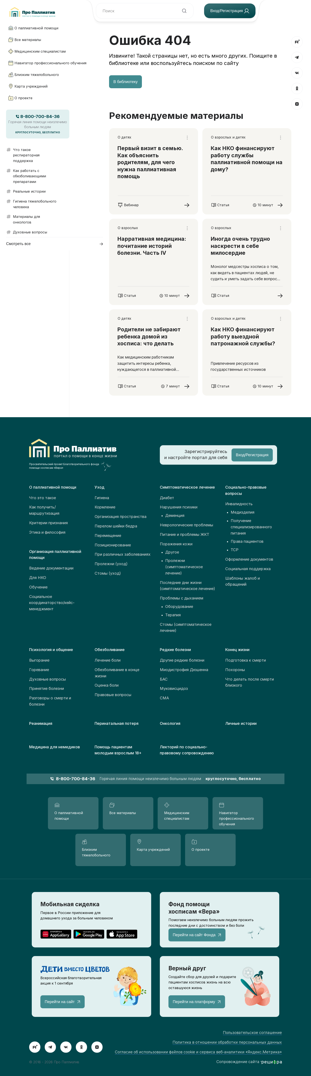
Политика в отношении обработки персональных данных (227, 1042)
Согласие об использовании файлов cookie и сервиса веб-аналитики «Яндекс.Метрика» (198, 1052)
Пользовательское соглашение (252, 1032)
